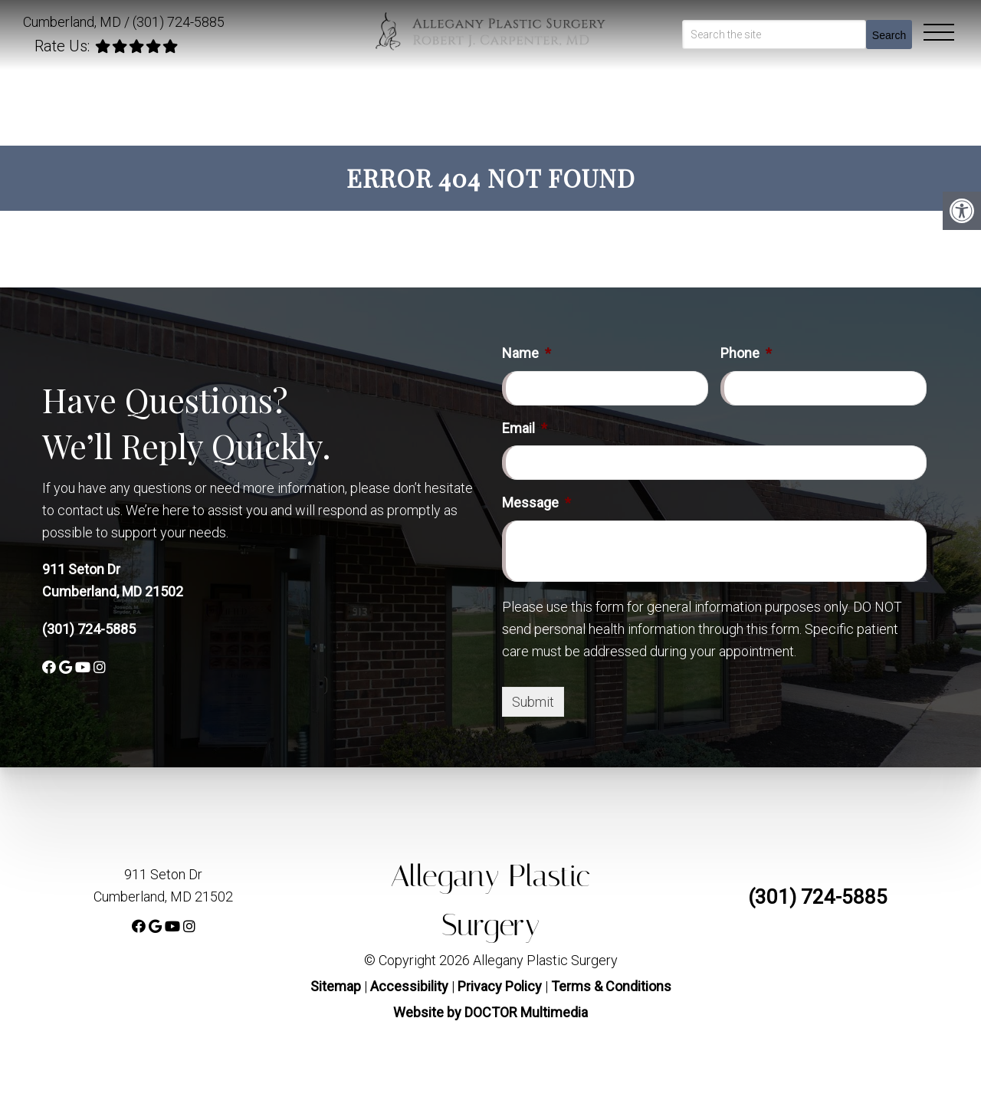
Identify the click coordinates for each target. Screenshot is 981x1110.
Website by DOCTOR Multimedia (490, 1012)
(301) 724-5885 (179, 22)
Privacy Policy (501, 986)
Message (536, 502)
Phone (746, 353)
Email (524, 428)
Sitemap (335, 986)
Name (526, 353)
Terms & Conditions (611, 986)
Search (889, 35)
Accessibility (409, 986)
